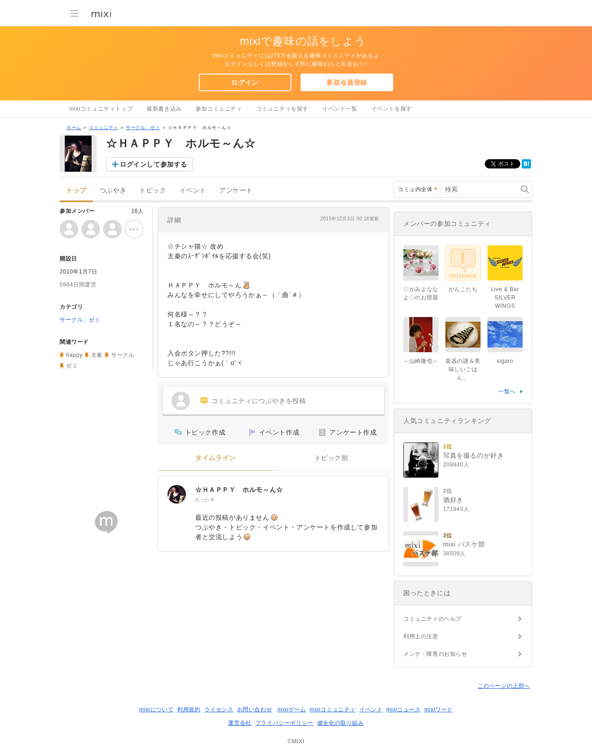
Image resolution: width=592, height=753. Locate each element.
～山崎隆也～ (420, 361)
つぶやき (112, 190)
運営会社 (239, 723)
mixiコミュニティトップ (101, 109)
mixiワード (438, 709)
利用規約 (188, 709)
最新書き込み (164, 109)
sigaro (505, 361)
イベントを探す (391, 109)
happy (74, 355)
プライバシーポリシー (284, 723)
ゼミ (72, 365)
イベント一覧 (340, 109)
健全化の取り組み (340, 723)
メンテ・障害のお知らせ (435, 654)
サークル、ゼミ (143, 127)
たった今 (205, 499)
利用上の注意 (420, 636)
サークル (122, 355)
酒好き (453, 500)
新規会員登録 (347, 82)
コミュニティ (103, 127)
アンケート (236, 190)
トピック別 (331, 457)
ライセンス (219, 709)
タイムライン (215, 457)
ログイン (244, 82)
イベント (192, 190)
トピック (152, 190)
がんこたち (463, 289)
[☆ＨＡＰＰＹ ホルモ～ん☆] (176, 494)
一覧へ (507, 391)
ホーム (74, 127)
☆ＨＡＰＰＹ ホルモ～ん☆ (239, 489)
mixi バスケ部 (464, 544)
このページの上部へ (504, 686)
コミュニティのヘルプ (432, 619)
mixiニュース (403, 709)
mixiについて (156, 709)
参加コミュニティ (219, 109)
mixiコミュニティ (333, 709)
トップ (76, 190)
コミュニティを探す (282, 109)
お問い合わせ (254, 709)
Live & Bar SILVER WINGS (505, 297)
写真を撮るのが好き (473, 455)
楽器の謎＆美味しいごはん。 (463, 369)
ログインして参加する (153, 164)
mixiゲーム (292, 709)
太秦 (97, 355)
